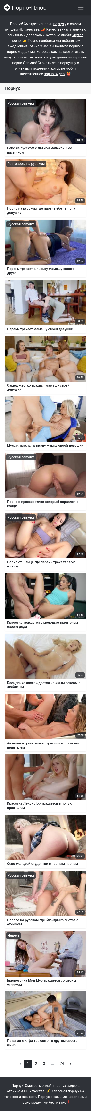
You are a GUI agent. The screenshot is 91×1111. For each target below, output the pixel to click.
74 (62, 1064)
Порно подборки (41, 41)
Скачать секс (48, 63)
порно (17, 63)
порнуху (59, 24)
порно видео (54, 74)
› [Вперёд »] (70, 1064)
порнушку (68, 63)
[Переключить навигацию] (81, 7)
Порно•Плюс (25, 7)
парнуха (76, 30)
